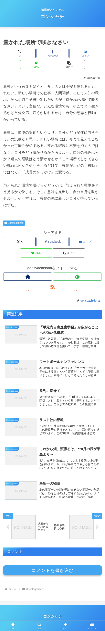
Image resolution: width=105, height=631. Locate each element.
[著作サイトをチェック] (27, 277)
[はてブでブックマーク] (85, 53)
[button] (69, 64)
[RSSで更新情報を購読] (52, 287)
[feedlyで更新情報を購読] (77, 277)
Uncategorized (13, 223)
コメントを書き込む (52, 573)
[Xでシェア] (20, 53)
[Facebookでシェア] (52, 53)
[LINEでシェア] (36, 64)
